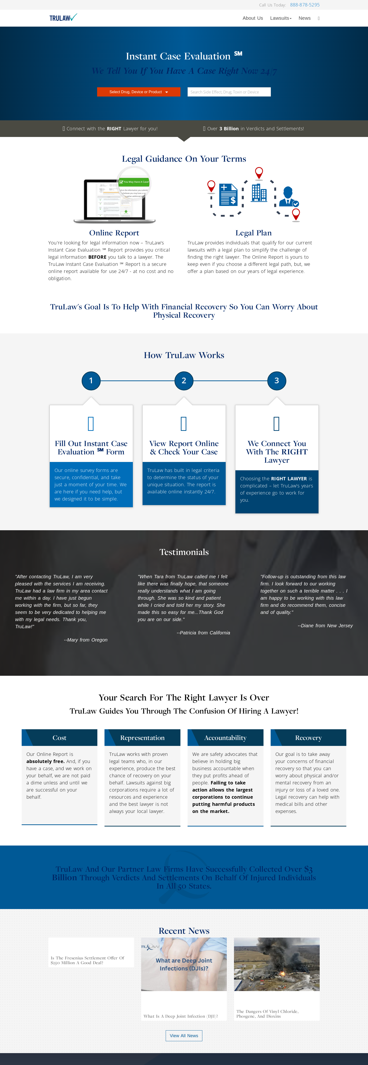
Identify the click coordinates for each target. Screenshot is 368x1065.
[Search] (318, 18)
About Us (253, 18)
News (305, 18)
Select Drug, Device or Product (138, 92)
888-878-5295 (305, 5)
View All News (184, 1035)
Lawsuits (280, 18)
